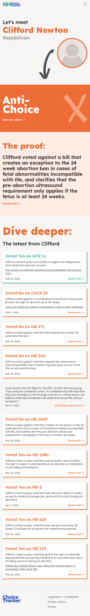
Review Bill (10, 203)
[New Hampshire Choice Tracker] (12, 4)
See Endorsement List (68, 405)
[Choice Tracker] (22, 599)
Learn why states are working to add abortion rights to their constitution (44, 307)
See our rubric (12, 119)
